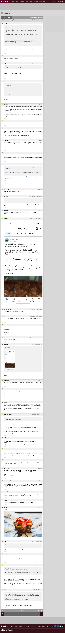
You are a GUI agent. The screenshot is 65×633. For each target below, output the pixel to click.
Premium (31, 1)
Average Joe (6, 23)
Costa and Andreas (8, 414)
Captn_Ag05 (6, 189)
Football (17, 1)
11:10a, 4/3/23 (40, 152)
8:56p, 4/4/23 (40, 480)
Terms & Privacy (33, 626)
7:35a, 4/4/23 (40, 324)
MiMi (5, 163)
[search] (47, 1)
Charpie (5, 500)
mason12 (6, 218)
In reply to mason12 (34, 309)
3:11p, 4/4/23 (40, 402)
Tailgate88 (6, 63)
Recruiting (22, 1)
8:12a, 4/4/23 (40, 344)
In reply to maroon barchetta (33, 196)
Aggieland (7, 13)
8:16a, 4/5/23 (40, 500)
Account (16, 626)
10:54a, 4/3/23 (40, 140)
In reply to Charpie (35, 541)
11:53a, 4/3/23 (40, 189)
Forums (12, 1)
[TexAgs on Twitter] (53, 626)
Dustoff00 (6, 56)
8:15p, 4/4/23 (40, 468)
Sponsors (36, 1)
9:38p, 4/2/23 (40, 56)
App (47, 626)
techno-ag (6, 460)
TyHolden (6, 507)
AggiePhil (6, 389)
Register (56, 1)
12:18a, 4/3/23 (40, 104)
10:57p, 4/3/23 (40, 309)
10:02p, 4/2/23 (40, 63)
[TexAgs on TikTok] (63, 626)
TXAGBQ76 (6, 128)
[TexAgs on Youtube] (60, 626)
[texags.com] (4, 1)
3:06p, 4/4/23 (40, 388)
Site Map (39, 626)
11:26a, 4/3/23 (40, 163)
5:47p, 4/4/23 (40, 437)
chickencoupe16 (7, 480)
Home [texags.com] (12, 626)
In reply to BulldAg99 (33, 218)
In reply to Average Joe (34, 388)
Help (24, 626)
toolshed (6, 448)
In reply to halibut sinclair (33, 23)
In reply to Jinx (34, 163)
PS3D (5, 589)
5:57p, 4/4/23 (40, 448)
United (40, 1)
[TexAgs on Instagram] (58, 626)
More (44, 1)
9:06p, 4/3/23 (40, 210)
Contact (27, 626)
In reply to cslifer (35, 448)
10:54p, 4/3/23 (40, 218)
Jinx (4, 152)
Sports (27, 1)
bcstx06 (5, 402)
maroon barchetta (8, 81)
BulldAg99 (6, 210)
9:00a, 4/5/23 (40, 541)
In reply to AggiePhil (34, 414)
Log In (53, 1)
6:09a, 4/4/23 (40, 316)
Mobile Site (44, 626)
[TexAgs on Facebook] (55, 626)
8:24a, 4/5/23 (40, 507)
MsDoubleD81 (7, 140)
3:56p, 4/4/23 (40, 414)
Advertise (20, 626)
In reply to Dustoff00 (33, 63)
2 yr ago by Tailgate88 (17, 21)
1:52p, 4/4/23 (40, 380)
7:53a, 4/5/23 (40, 491)
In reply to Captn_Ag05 (34, 316)
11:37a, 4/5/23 (40, 589)
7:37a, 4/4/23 (40, 337)
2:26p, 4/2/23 (40, 23)
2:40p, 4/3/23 (40, 196)
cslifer (5, 437)
